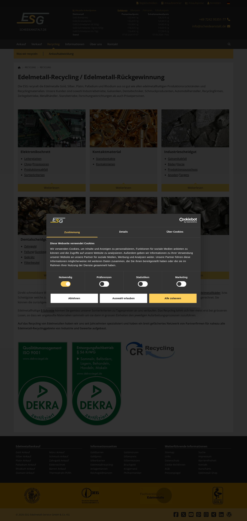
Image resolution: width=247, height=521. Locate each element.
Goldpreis (122, 10)
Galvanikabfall (177, 159)
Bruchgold (130, 464)
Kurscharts (204, 468)
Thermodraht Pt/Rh (60, 472)
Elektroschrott (57, 464)
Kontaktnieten (105, 164)
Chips (28, 164)
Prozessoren (41, 164)
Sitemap (169, 452)
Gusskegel (41, 252)
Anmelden (214, 3)
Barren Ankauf (57, 468)
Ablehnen (74, 298)
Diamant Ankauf (25, 472)
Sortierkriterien (34, 175)
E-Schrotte (48, 310)
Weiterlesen (51, 188)
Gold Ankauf (23, 452)
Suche (201, 452)
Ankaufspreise (194, 3)
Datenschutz (172, 460)
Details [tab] (123, 231)
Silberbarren (97, 460)
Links (168, 456)
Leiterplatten (33, 159)
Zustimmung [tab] (72, 232)
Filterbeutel (31, 262)
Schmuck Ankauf (58, 456)
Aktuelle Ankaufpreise (84, 10)
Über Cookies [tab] (175, 231)
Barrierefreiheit (207, 460)
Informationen (74, 44)
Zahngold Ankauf (59, 460)
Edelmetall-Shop (207, 472)
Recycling (53, 44)
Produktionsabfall (36, 169)
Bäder (172, 164)
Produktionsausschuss (183, 169)
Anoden (173, 175)
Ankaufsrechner (171, 3)
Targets (184, 175)
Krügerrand (130, 468)
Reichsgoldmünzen (101, 472)
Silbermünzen (132, 460)
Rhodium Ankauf (25, 468)
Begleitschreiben (146, 3)
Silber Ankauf (23, 456)
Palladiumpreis (162, 10)
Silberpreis (135, 10)
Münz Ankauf (56, 452)
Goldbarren (97, 452)
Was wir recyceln (27, 54)
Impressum (204, 456)
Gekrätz (29, 257)
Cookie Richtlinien (175, 464)
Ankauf (21, 44)
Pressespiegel (173, 472)
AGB (167, 468)
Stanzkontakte (105, 159)
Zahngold (30, 246)
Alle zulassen (172, 298)
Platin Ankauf (23, 460)
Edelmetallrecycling (101, 464)
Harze (181, 164)
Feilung (29, 252)
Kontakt (112, 44)
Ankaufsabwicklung (61, 54)
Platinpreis (147, 10)
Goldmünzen (131, 452)
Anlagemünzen (99, 468)
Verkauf (36, 44)
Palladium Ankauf (26, 464)
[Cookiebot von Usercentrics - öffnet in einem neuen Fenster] (182, 220)
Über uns (96, 44)
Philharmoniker (133, 472)
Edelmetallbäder (209, 293)
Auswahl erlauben (123, 298)
